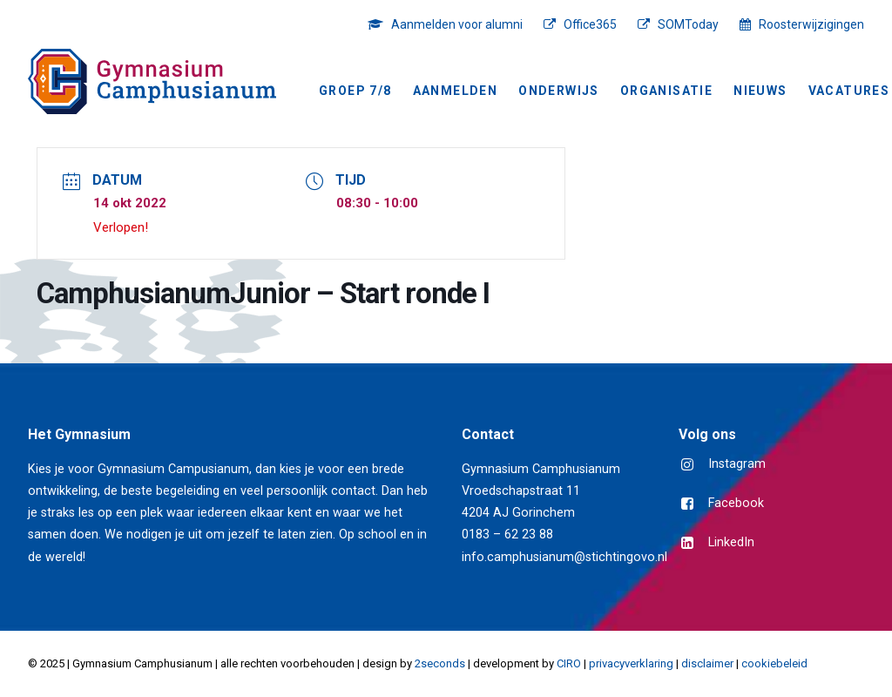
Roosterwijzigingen (811, 24)
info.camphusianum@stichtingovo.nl (564, 557)
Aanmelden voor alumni (457, 24)
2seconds (440, 663)
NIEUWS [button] (760, 91)
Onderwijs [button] (558, 91)
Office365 (590, 24)
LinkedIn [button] (731, 542)
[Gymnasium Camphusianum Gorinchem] (152, 81)
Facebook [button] (736, 503)
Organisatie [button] (666, 91)
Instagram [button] (737, 464)
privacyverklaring (631, 663)
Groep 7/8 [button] (355, 91)
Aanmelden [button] (455, 91)
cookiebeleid (774, 663)
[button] (688, 465)
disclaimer (707, 663)
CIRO (569, 663)
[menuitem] (449, 24)
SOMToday (688, 24)
